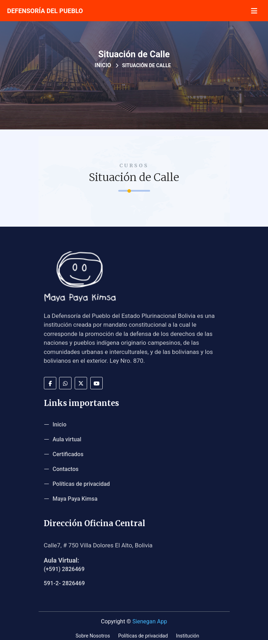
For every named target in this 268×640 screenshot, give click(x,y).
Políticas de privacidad (81, 484)
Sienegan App (149, 621)
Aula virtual (67, 439)
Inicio (103, 65)
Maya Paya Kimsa (75, 498)
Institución (187, 636)
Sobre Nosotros (92, 636)
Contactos (66, 469)
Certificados (68, 454)
